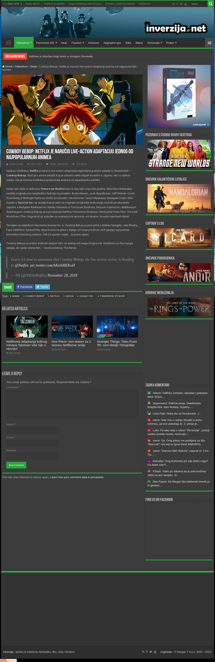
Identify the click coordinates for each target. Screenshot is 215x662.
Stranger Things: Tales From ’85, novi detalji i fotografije (117, 343)
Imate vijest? (33, 3)
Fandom (77, 42)
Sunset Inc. (86, 296)
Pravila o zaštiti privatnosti (120, 3)
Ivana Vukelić (16, 164)
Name (10, 424)
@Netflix (22, 265)
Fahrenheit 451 (45, 42)
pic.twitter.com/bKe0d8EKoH (52, 265)
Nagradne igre (112, 42)
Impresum (144, 3)
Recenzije (154, 42)
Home (8, 42)
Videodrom (22, 42)
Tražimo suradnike (54, 3)
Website (11, 450)
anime (16, 296)
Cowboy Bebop (35, 296)
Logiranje (166, 651)
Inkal (64, 42)
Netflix (55, 296)
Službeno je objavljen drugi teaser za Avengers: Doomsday (61, 56)
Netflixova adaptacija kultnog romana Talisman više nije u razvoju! (26, 345)
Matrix (139, 42)
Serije (33, 66)
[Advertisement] (179, 351)
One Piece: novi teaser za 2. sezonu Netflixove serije (72, 343)
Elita (128, 42)
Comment (13, 387)
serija (70, 296)
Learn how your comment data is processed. (77, 477)
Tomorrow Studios (112, 296)
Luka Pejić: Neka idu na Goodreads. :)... (177, 413)
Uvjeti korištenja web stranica (85, 3)
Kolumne (93, 42)
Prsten (170, 42)
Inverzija (8, 651)
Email (10, 437)
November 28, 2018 (62, 275)
